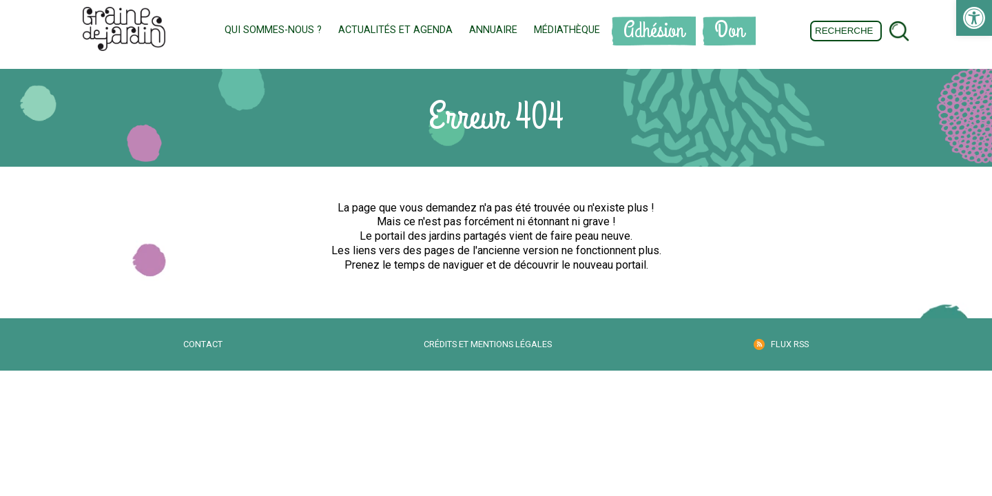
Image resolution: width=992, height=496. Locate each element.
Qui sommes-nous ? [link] (273, 30)
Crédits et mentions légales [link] (488, 344)
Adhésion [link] (653, 30)
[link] (974, 18)
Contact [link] (203, 344)
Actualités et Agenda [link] (395, 30)
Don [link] (729, 30)
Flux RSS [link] (790, 344)
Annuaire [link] (493, 30)
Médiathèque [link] (567, 30)
